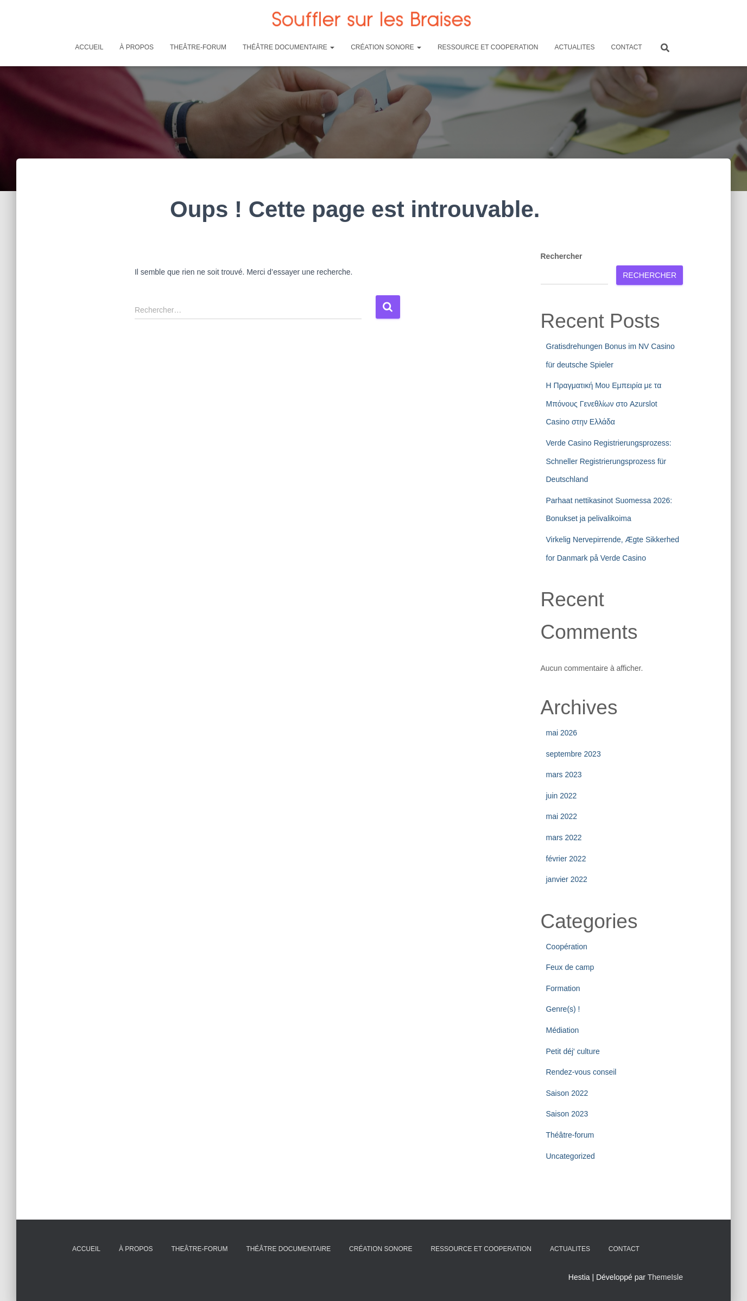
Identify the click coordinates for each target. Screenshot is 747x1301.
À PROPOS (136, 47)
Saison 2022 (567, 1093)
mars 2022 (564, 837)
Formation (563, 988)
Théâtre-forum (570, 1135)
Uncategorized (570, 1156)
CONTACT (626, 47)
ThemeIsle (665, 1277)
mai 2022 (562, 816)
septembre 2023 (573, 754)
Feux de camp (570, 967)
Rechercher (562, 256)
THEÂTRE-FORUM (198, 47)
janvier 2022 (566, 879)
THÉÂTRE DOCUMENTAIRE (288, 47)
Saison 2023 (567, 1113)
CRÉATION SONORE (386, 47)
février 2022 (566, 858)
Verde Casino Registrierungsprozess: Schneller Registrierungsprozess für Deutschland (609, 461)
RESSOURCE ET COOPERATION (488, 47)
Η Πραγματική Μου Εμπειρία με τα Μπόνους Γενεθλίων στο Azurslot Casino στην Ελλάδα (604, 403)
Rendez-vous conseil (581, 1072)
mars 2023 (564, 774)
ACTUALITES (575, 47)
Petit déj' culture (573, 1051)
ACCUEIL (89, 47)
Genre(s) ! (563, 1009)
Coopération (566, 946)
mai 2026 (562, 732)
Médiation (562, 1030)
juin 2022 (561, 795)
